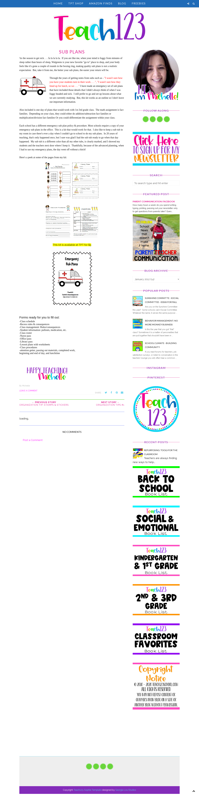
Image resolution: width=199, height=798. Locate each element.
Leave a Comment (28, 391)
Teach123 (78, 790)
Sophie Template (93, 790)
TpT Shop (75, 3)
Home (58, 3)
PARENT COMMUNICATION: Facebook (154, 201)
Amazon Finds (100, 3)
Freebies (139, 3)
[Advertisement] (156, 737)
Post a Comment (33, 440)
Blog (122, 3)
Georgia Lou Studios (125, 790)
